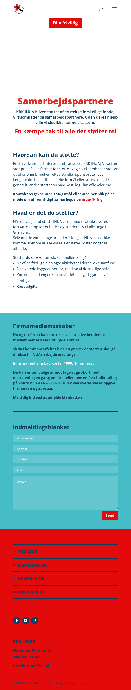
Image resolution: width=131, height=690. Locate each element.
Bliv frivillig (65, 23)
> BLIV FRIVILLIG (30, 565)
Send (110, 515)
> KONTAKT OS (28, 578)
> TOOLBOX (25, 551)
